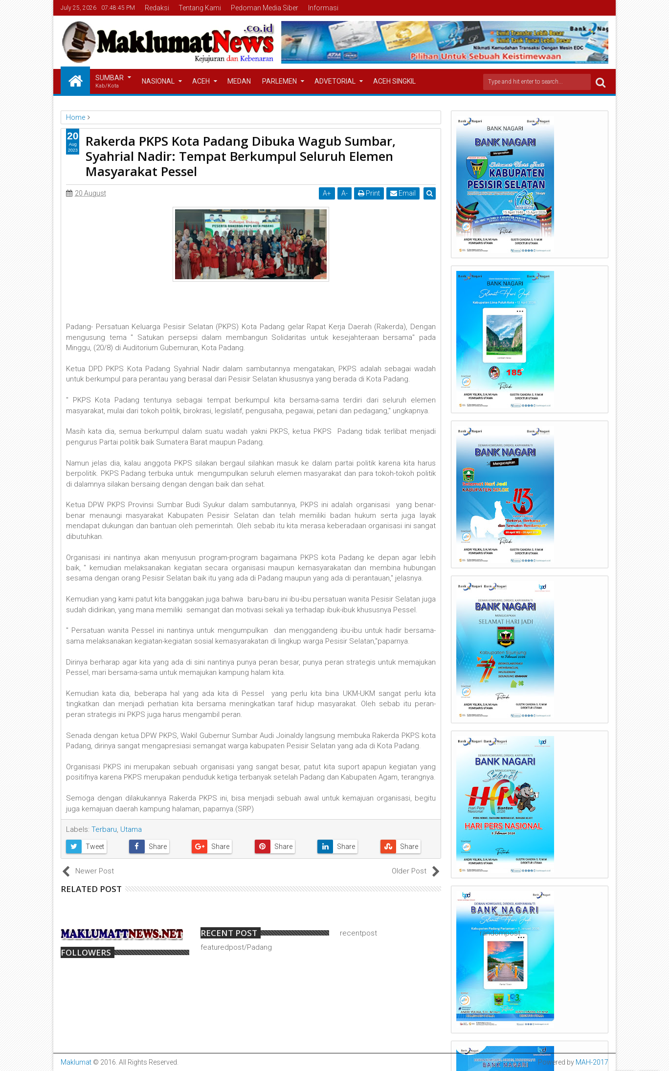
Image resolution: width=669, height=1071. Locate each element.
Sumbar (109, 82)
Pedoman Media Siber (264, 8)
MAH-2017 (592, 1062)
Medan (239, 81)
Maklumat (76, 1062)
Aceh (201, 81)
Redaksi (157, 8)
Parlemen (279, 81)
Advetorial (335, 81)
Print (369, 193)
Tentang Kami (199, 8)
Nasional (158, 81)
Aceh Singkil (394, 81)
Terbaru (104, 829)
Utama (131, 829)
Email (403, 193)
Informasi (323, 8)
